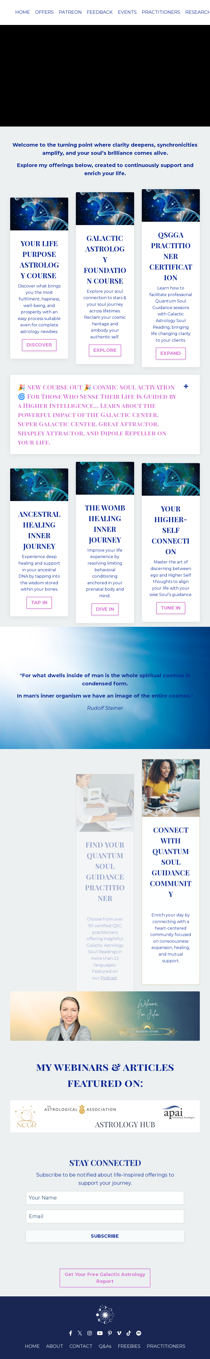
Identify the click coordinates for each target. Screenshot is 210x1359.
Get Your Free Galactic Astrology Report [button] (105, 1278)
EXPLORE (105, 350)
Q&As (105, 1346)
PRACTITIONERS (161, 12)
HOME (22, 12)
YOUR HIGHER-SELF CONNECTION (171, 530)
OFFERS (44, 12)
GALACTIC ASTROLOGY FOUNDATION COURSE (105, 259)
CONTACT (80, 1346)
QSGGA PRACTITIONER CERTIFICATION (170, 256)
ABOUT (54, 1346)
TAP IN (39, 602)
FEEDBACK (100, 12)
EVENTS (127, 12)
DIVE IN (105, 609)
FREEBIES (129, 1346)
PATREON (70, 12)
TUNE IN (171, 608)
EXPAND (170, 353)
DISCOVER (39, 345)
